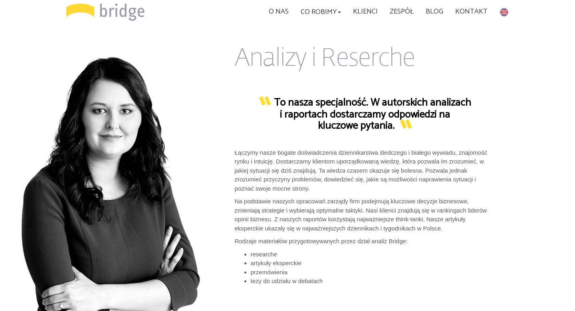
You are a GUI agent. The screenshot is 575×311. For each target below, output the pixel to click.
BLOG (434, 12)
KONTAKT (471, 12)
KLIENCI (365, 12)
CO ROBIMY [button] (321, 12)
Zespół (402, 12)
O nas (279, 12)
